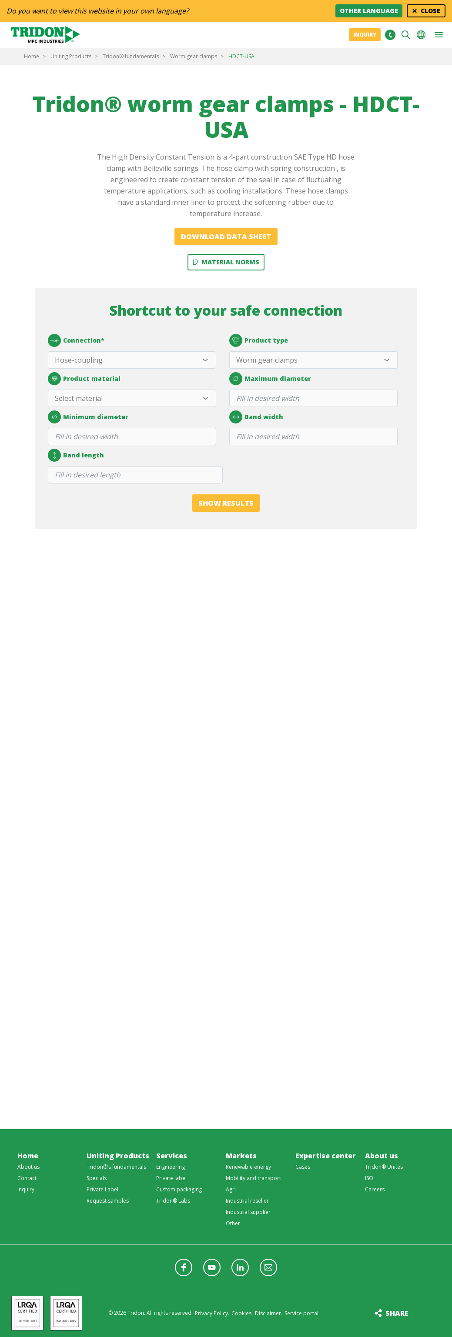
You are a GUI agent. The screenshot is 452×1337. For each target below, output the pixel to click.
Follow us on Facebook (183, 1267)
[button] (438, 35)
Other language (369, 11)
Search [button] (405, 34)
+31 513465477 (390, 34)
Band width (256, 417)
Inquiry (364, 34)
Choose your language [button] (421, 34)
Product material (84, 379)
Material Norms (230, 262)
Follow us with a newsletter (268, 1267)
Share (396, 1313)
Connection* (76, 341)
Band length (76, 456)
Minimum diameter (88, 417)
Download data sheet (226, 236)
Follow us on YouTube (212, 1267)
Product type (258, 341)
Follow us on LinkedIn (240, 1267)
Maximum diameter (270, 379)
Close (430, 11)
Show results (226, 503)
